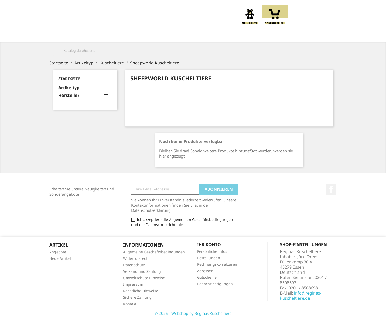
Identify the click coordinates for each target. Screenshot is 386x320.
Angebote (57, 251)
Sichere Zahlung (137, 297)
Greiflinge (193, 34)
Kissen (164, 34)
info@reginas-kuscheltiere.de (300, 295)
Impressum (133, 284)
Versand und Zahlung (142, 271)
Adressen (205, 270)
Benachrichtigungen (215, 283)
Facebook (331, 189)
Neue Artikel (60, 258)
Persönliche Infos (212, 251)
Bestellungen (208, 257)
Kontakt (129, 303)
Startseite (69, 78)
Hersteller (68, 95)
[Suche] (86, 50)
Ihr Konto (209, 244)
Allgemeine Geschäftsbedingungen (154, 251)
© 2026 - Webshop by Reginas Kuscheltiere (193, 313)
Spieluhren (307, 34)
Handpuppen (228, 34)
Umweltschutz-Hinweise (144, 277)
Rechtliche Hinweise (140, 290)
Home (72, 34)
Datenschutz (134, 264)
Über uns (98, 34)
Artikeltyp (68, 88)
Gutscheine (207, 277)
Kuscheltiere (132, 34)
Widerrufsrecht (136, 258)
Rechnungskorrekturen (217, 264)
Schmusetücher (268, 34)
